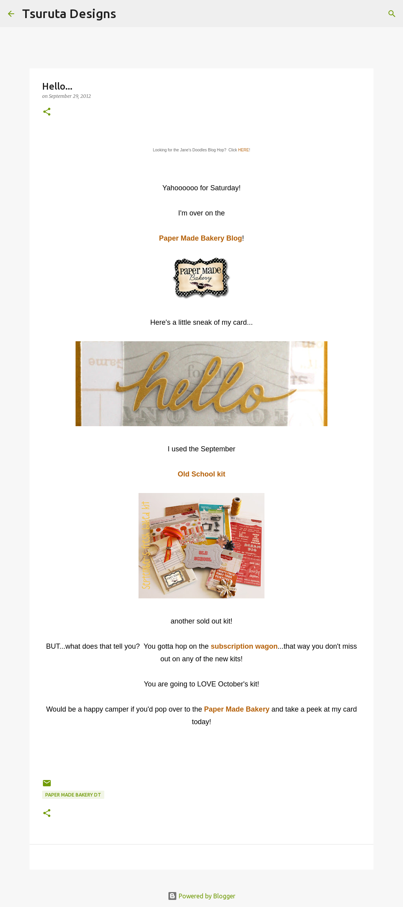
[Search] (127, 13)
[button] (47, 112)
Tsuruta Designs (69, 13)
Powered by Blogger (201, 896)
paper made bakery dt (73, 794)
